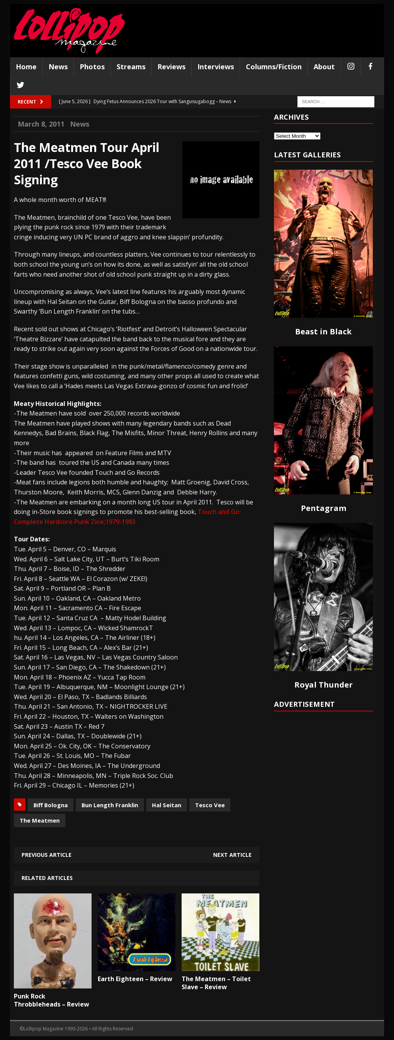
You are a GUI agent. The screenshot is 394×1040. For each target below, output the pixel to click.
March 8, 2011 (41, 124)
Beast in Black (323, 331)
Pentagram (323, 508)
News (58, 66)
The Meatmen (40, 820)
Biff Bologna (50, 805)
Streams (131, 66)
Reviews (171, 66)
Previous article (47, 854)
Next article (232, 854)
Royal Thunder (323, 684)
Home (26, 66)
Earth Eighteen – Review (135, 979)
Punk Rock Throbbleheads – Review (51, 1000)
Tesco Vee (210, 805)
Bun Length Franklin (110, 805)
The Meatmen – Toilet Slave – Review (216, 983)
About (324, 66)
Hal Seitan (166, 805)
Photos (92, 66)
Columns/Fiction (274, 66)
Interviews (215, 66)
